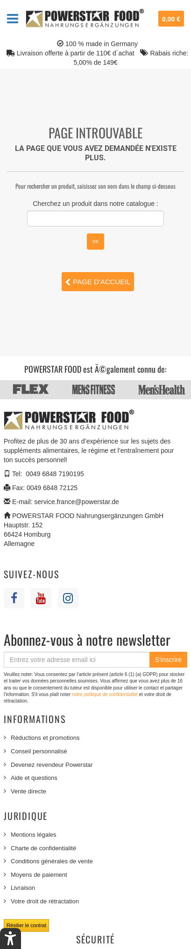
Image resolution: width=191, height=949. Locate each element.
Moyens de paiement (39, 874)
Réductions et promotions (45, 737)
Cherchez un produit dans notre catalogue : (95, 203)
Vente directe (28, 791)
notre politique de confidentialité (105, 694)
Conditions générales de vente (52, 861)
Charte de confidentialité (43, 848)
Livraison (23, 887)
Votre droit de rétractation (45, 901)
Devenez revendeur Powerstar (52, 764)
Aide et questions (34, 777)
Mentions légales (34, 834)
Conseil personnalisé (39, 751)
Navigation (12, 18)
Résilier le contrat (26, 925)
